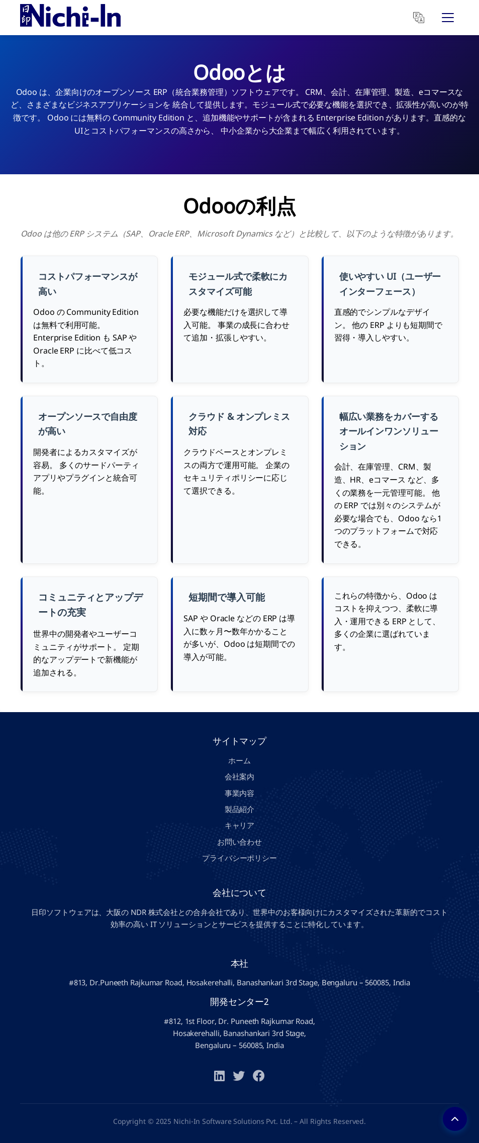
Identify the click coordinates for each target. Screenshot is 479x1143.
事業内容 (240, 793)
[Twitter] (239, 1076)
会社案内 (240, 776)
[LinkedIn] (219, 1076)
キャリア (240, 825)
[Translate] (419, 18)
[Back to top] (455, 1119)
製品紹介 (240, 809)
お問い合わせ (239, 842)
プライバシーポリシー (239, 858)
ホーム (239, 760)
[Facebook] (259, 1076)
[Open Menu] (448, 18)
